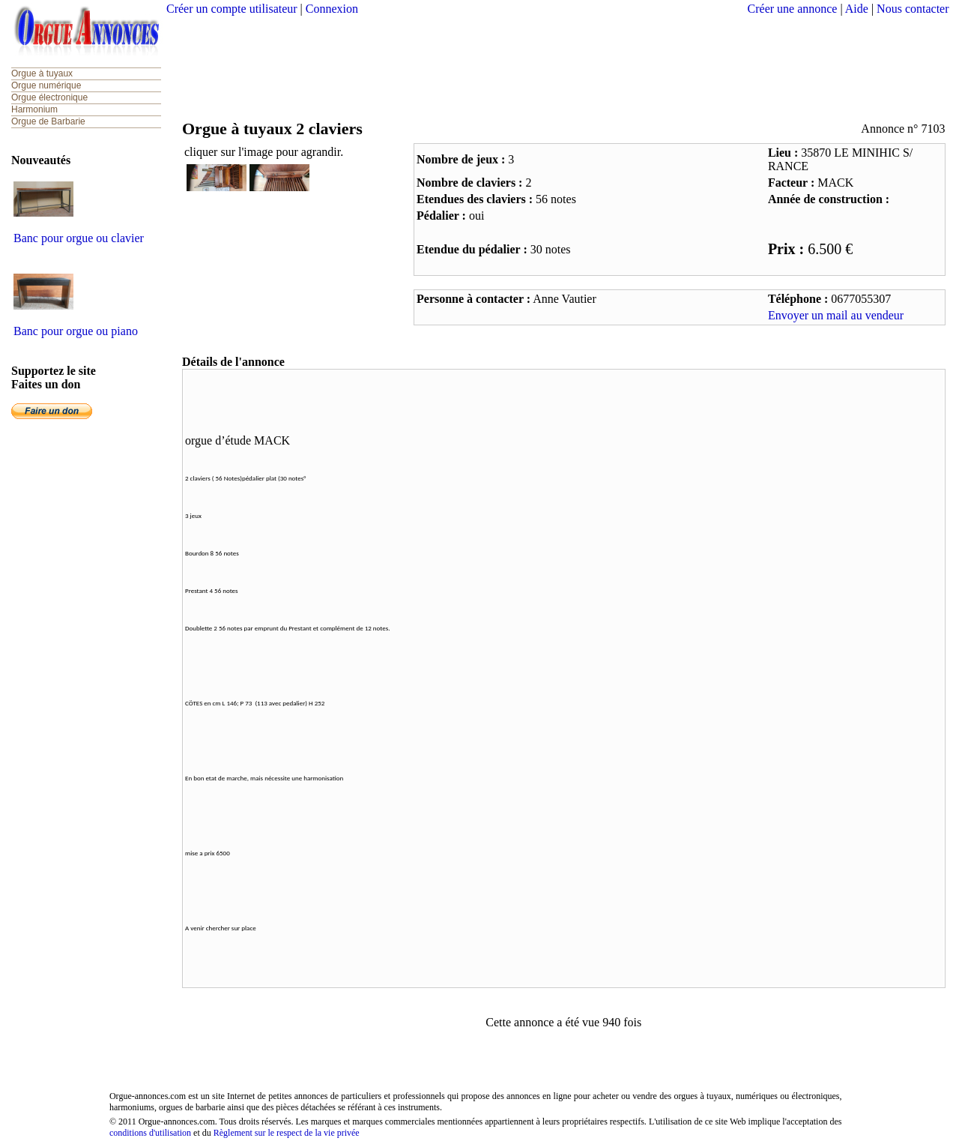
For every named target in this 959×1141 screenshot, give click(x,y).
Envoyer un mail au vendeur (836, 315)
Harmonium (34, 109)
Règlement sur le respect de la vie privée (287, 1133)
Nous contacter (913, 8)
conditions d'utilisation (150, 1133)
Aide (856, 8)
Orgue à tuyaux (42, 73)
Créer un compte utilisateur (231, 8)
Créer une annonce (793, 8)
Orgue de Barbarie (48, 121)
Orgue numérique (46, 85)
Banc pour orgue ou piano (75, 331)
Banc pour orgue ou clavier (78, 238)
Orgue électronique (49, 97)
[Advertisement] (557, 63)
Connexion (332, 8)
